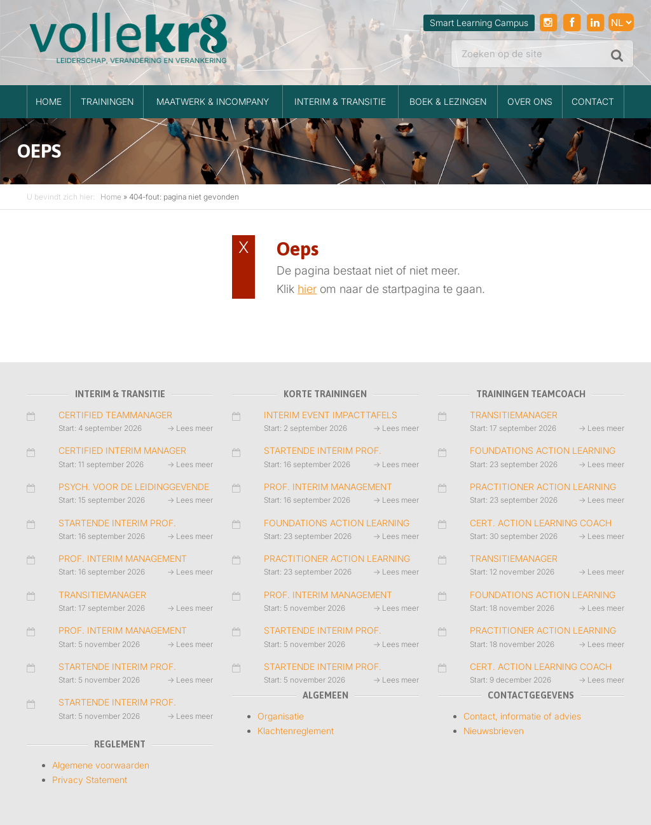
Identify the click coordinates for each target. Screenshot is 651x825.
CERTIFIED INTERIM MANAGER (122, 450)
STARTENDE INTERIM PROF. (117, 522)
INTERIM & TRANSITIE (340, 101)
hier (307, 289)
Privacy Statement (89, 779)
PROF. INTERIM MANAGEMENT (122, 558)
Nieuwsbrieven (493, 730)
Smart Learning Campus (479, 22)
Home (110, 196)
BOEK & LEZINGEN (447, 101)
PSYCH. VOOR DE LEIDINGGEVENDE (133, 486)
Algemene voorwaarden (100, 765)
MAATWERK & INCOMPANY (212, 101)
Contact (593, 101)
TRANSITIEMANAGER (102, 594)
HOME (49, 101)
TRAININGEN (107, 101)
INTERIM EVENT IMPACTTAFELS (330, 414)
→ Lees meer (190, 428)
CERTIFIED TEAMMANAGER (115, 414)
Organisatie (280, 716)
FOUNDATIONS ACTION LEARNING (336, 522)
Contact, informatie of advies (522, 716)
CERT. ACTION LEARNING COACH (541, 522)
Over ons (529, 101)
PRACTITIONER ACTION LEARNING (337, 558)
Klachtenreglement (295, 730)
